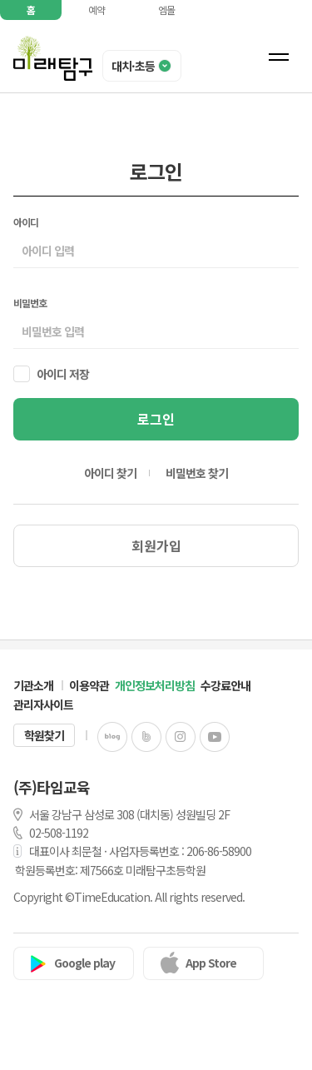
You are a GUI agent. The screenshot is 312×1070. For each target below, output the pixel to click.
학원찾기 (44, 735)
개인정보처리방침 (155, 685)
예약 (96, 9)
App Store (211, 962)
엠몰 (166, 9)
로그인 (156, 419)
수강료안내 (225, 685)
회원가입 (156, 545)
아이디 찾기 (110, 473)
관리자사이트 (43, 704)
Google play (84, 962)
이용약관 (89, 685)
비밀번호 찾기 (197, 473)
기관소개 (33, 685)
